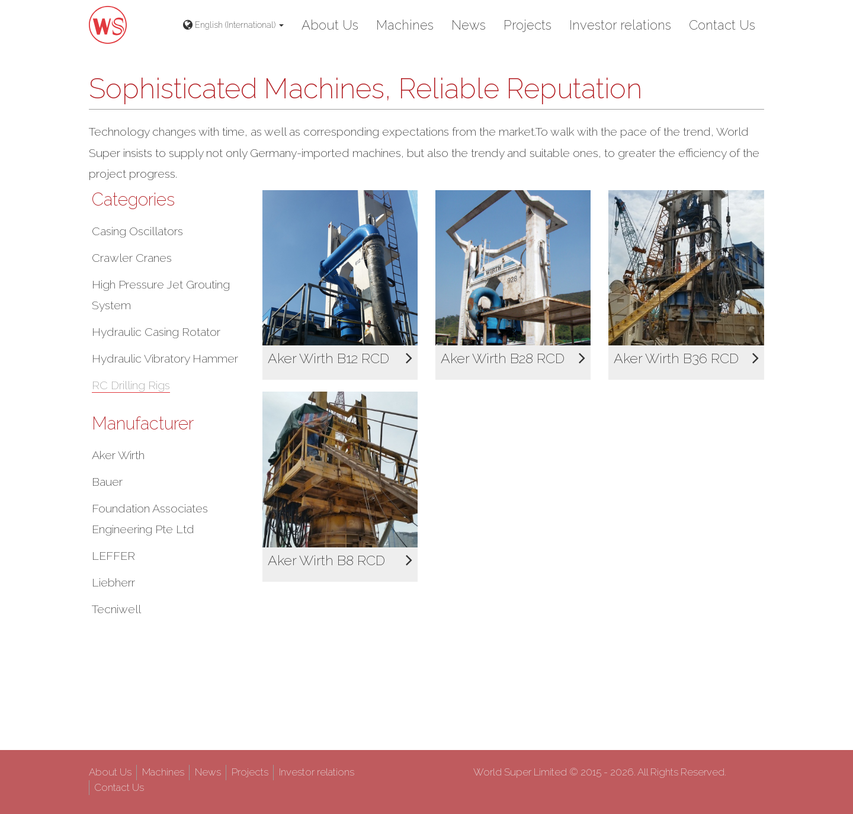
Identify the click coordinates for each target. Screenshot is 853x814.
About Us (330, 25)
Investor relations (620, 25)
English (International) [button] (233, 25)
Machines (405, 25)
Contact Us (722, 25)
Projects (527, 25)
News (468, 25)
